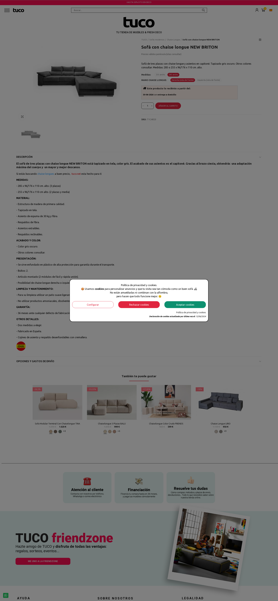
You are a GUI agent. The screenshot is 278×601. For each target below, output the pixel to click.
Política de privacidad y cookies (191, 312)
